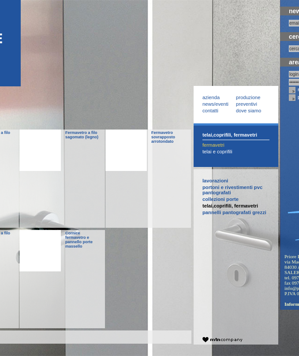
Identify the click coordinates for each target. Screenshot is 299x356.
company (222, 339)
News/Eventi (215, 104)
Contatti (210, 110)
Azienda (211, 97)
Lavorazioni (215, 180)
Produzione (248, 97)
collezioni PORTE (220, 199)
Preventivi (246, 104)
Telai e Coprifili (217, 151)
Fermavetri (213, 145)
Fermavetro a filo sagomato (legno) (81, 134)
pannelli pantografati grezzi (234, 212)
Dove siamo (248, 110)
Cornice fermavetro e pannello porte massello (79, 239)
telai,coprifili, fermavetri (230, 205)
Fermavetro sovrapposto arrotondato (163, 137)
